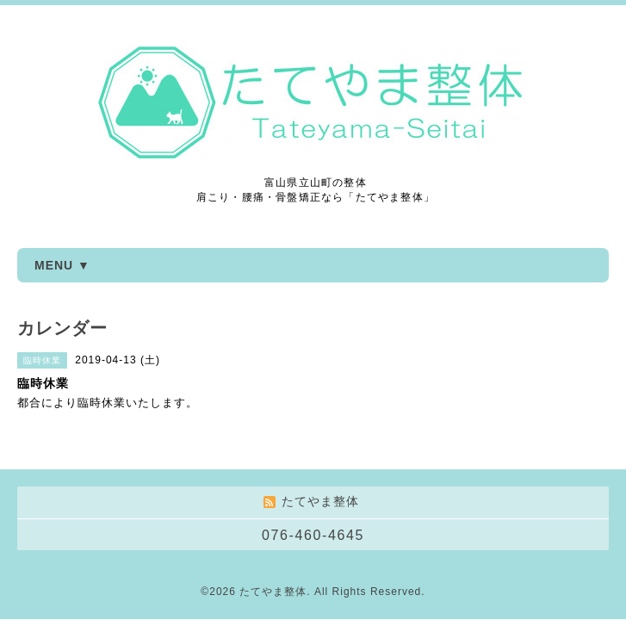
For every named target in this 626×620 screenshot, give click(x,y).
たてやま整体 (273, 592)
